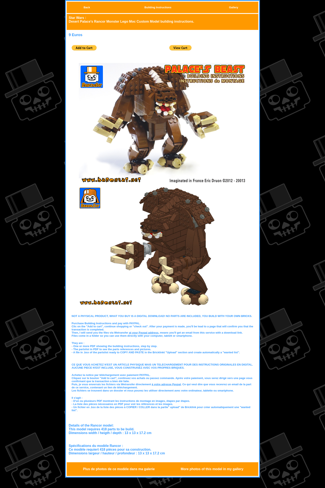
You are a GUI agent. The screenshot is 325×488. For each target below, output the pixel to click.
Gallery (233, 7)
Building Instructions (157, 7)
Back (87, 7)
